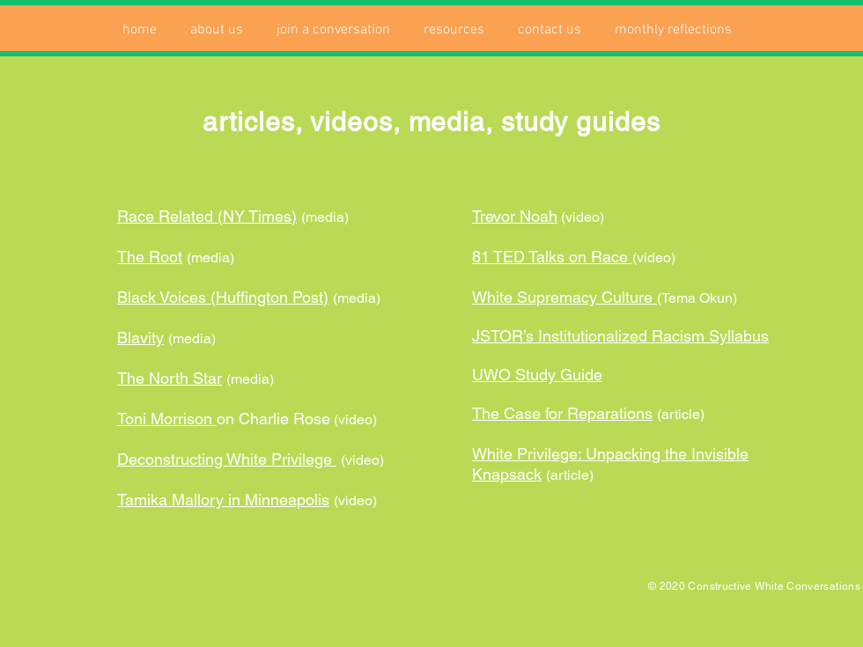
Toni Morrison (167, 418)
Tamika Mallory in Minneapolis (223, 499)
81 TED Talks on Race (552, 256)
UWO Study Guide (537, 374)
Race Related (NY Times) (207, 216)
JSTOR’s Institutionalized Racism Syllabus (620, 336)
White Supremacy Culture (564, 297)
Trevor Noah (514, 216)
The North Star (169, 378)
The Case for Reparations (562, 413)
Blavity (140, 337)
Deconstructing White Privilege (226, 459)
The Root (149, 256)
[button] (216, 29)
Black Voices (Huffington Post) (222, 297)
